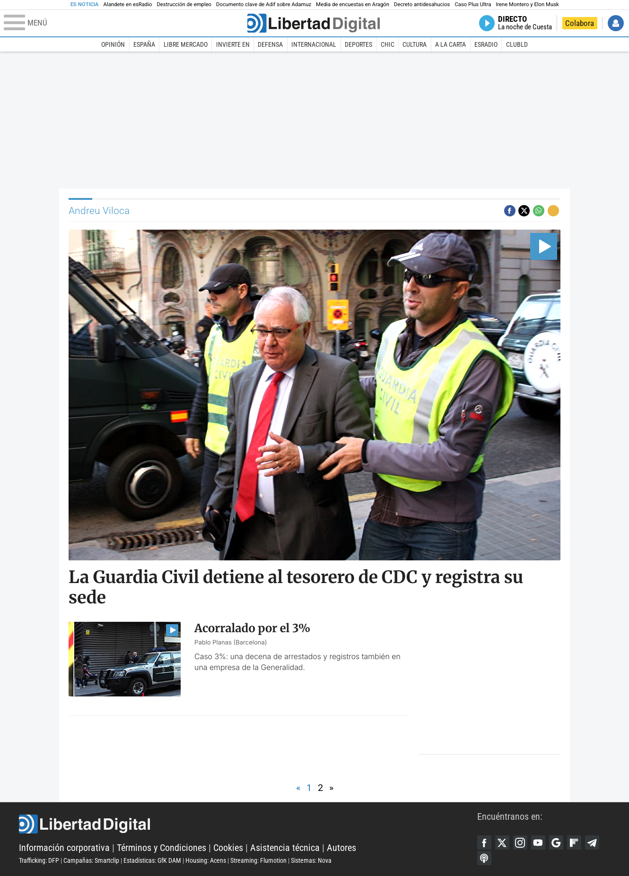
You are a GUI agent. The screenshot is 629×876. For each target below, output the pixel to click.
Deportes (358, 44)
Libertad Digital (248, 824)
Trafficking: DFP (39, 860)
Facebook (484, 842)
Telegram (592, 842)
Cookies (228, 847)
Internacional (313, 44)
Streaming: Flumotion (258, 860)
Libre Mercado (186, 44)
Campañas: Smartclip (91, 860)
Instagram (520, 842)
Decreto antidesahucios (422, 4)
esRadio (486, 44)
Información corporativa (64, 847)
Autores (341, 847)
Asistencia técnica (285, 847)
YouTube (538, 842)
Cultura (414, 44)
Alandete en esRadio (128, 4)
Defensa (270, 44)
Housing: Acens (205, 860)
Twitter (502, 842)
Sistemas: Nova (311, 860)
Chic (387, 44)
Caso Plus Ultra (472, 4)
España (144, 44)
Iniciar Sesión (616, 23)
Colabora (579, 23)
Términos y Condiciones (161, 847)
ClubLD (517, 44)
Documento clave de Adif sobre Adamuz (263, 4)
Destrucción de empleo (184, 4)
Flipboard (574, 842)
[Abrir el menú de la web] (124, 23)
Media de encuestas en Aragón (352, 4)
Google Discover (556, 842)
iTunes (484, 858)
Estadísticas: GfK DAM (152, 860)
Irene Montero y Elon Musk (527, 4)
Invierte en (233, 44)
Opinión (113, 44)
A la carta (450, 44)
